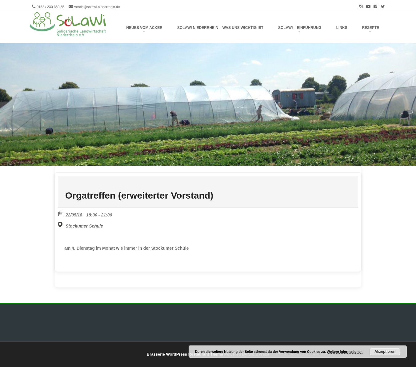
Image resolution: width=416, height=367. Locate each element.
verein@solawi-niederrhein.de (97, 7)
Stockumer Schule (84, 226)
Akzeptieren (384, 351)
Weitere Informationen (344, 351)
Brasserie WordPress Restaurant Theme (185, 354)
